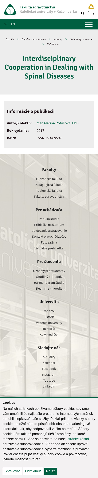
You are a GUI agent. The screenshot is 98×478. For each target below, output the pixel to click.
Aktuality (49, 357)
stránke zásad (78, 439)
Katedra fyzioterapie (81, 39)
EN (13, 24)
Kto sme (49, 311)
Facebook (49, 368)
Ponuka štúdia (49, 219)
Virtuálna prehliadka (49, 248)
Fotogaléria (49, 242)
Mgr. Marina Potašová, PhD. (58, 123)
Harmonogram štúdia (49, 282)
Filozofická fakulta (49, 179)
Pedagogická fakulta (49, 184)
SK (6, 24)
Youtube (49, 380)
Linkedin (49, 386)
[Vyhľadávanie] (83, 13)
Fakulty (10, 39)
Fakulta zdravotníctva (33, 39)
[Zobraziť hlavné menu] (89, 24)
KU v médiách (49, 334)
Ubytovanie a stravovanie (49, 230)
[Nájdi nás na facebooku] (88, 13)
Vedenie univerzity (49, 323)
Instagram (49, 374)
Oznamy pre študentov (49, 271)
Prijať (50, 471)
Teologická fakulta (49, 190)
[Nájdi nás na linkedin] (92, 13)
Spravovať (12, 471)
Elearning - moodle (49, 288)
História (49, 317)
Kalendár (49, 363)
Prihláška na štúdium (49, 224)
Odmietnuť (33, 471)
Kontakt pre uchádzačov (49, 236)
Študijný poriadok (49, 276)
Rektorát (49, 328)
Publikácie (53, 44)
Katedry (58, 39)
